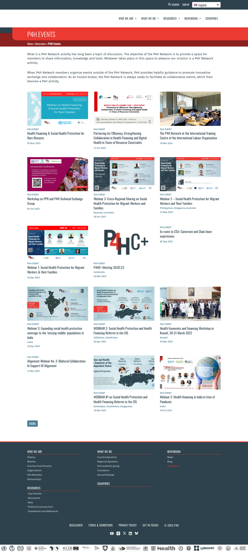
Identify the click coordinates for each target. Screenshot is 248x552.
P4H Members (34, 475)
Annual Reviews (105, 475)
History (31, 457)
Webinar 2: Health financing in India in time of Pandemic (187, 399)
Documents (34, 498)
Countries (211, 18)
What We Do (148, 18)
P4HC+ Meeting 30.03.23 (109, 267)
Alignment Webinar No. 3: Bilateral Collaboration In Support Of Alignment (56, 363)
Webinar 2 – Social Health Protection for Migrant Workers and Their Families (189, 201)
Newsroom (191, 18)
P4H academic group (108, 466)
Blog (169, 461)
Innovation (103, 470)
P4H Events (173, 466)
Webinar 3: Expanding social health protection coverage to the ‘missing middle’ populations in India (55, 333)
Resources (170, 18)
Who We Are (126, 18)
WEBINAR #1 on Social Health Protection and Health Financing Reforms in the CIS (120, 399)
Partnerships (34, 479)
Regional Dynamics (107, 461)
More (32, 423)
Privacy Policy (128, 525)
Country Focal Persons (39, 466)
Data (30, 502)
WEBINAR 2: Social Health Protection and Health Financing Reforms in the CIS (123, 330)
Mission (31, 461)
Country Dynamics (107, 457)
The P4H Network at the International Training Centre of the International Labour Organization (188, 135)
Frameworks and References (43, 511)
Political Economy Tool (40, 507)
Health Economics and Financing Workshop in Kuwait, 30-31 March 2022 (187, 330)
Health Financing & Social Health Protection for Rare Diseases (55, 135)
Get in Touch (150, 525)
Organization (34, 470)
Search (174, 4)
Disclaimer (76, 525)
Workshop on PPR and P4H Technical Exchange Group (55, 201)
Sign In (184, 4)
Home (30, 44)
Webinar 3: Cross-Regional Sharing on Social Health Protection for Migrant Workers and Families (120, 203)
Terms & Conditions (100, 525)
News (170, 457)
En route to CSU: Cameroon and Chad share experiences (186, 233)
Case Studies (35, 493)
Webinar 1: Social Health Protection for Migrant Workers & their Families (55, 269)
